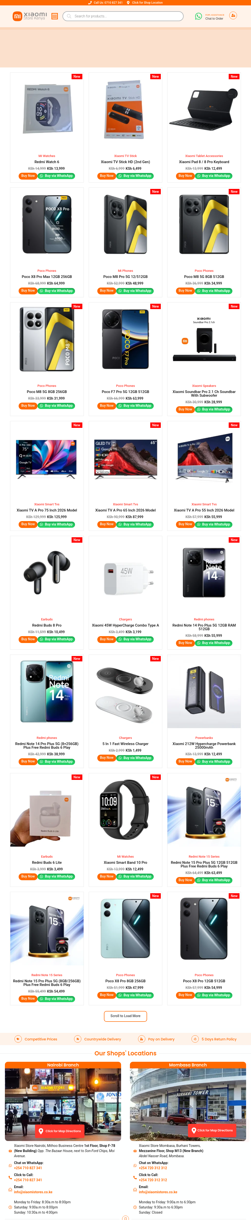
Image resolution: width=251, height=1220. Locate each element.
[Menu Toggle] (54, 16)
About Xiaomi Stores (97, 1176)
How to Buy (90, 1194)
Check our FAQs (94, 1200)
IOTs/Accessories (95, 1205)
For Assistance (214, 15)
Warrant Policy (33, 1182)
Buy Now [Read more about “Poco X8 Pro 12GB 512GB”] (185, 933)
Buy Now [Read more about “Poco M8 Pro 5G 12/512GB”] (106, 275)
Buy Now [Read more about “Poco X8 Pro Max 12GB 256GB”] (28, 275)
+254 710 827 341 (28, 1106)
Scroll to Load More (125, 954)
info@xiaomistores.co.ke (33, 1130)
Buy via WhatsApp (58, 168)
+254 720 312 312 (153, 1106)
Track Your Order (34, 1200)
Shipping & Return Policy (40, 1176)
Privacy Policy (32, 1188)
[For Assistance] (198, 16)
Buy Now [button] (28, 168)
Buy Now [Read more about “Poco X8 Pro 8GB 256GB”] (106, 933)
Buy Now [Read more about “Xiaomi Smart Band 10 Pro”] (106, 822)
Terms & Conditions (36, 1194)
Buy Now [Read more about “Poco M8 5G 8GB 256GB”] (28, 382)
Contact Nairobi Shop (98, 1182)
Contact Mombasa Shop (100, 1188)
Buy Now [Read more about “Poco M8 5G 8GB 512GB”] (185, 275)
